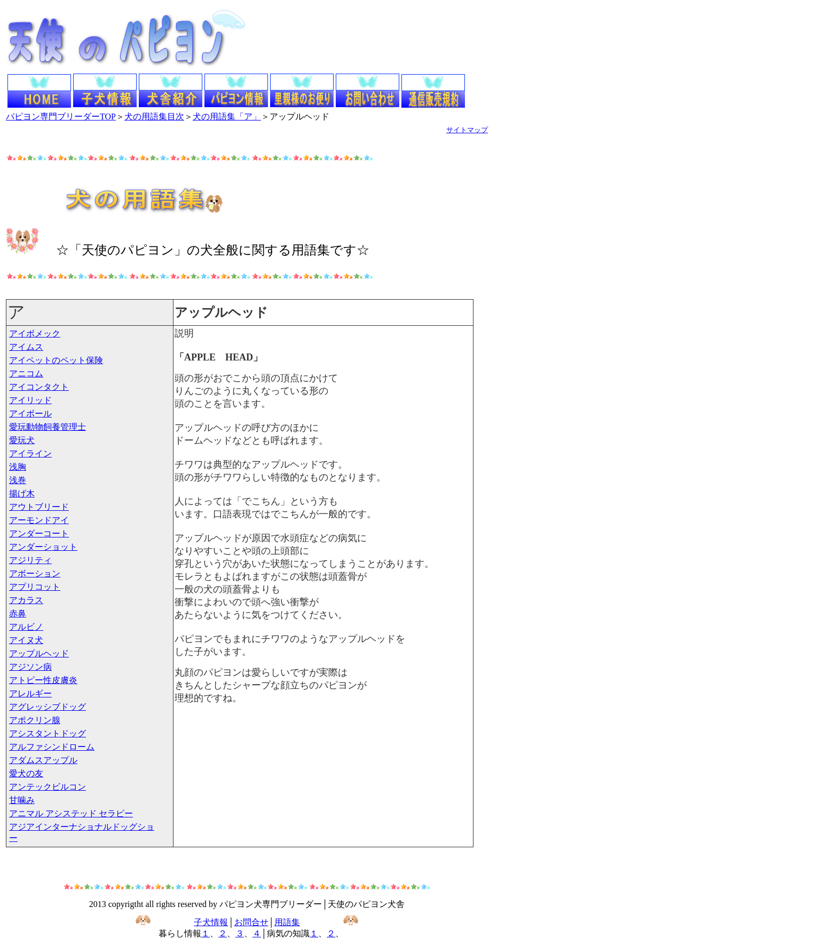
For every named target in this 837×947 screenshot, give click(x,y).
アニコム (26, 373)
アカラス (26, 600)
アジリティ (30, 560)
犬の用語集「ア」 (227, 116)
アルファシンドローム (51, 746)
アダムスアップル (43, 760)
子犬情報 (211, 922)
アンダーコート (39, 533)
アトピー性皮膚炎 (43, 680)
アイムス (26, 346)
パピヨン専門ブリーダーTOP (61, 116)
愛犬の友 (26, 773)
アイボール (30, 413)
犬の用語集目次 (154, 116)
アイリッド (30, 400)
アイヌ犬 (26, 640)
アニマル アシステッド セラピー (71, 813)
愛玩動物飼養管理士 (47, 426)
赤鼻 (17, 613)
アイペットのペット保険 (56, 360)
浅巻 (17, 480)
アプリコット (34, 586)
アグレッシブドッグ (47, 706)
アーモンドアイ (39, 520)
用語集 (287, 922)
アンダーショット (43, 546)
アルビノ (26, 626)
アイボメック (34, 333)
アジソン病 (30, 666)
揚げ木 (22, 493)
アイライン (30, 453)
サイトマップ (467, 130)
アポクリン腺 (34, 720)
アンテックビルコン (47, 786)
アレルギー (30, 693)
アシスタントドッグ (47, 733)
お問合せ (251, 922)
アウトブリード (39, 506)
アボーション (34, 573)
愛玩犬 (22, 440)
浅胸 (17, 466)
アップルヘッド (39, 653)
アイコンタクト (39, 386)
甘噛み (22, 800)
